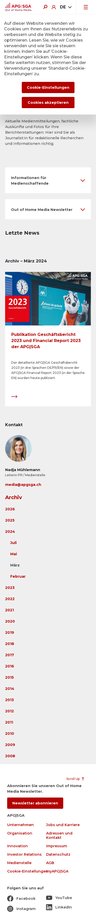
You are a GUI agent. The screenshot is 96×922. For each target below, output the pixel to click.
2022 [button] (10, 599)
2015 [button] (9, 677)
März (15, 565)
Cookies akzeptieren (48, 102)
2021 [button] (9, 610)
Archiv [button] (13, 497)
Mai (13, 554)
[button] (48, 180)
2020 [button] (10, 621)
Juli (13, 542)
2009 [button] (10, 744)
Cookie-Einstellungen (27, 871)
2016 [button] (9, 666)
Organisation (19, 833)
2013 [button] (9, 700)
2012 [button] (9, 711)
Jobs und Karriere (63, 825)
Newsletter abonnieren (35, 803)
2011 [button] (9, 722)
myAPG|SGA (57, 871)
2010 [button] (9, 733)
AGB (50, 863)
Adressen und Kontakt (59, 835)
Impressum (56, 846)
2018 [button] (9, 643)
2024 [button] (10, 531)
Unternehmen (20, 825)
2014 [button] (9, 688)
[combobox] (65, 7)
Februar (18, 576)
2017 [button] (9, 655)
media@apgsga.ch (23, 484)
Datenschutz (58, 854)
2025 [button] (10, 520)
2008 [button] (10, 756)
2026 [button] (10, 509)
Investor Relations (24, 854)
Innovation (17, 846)
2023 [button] (10, 587)
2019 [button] (9, 632)
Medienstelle (19, 863)
